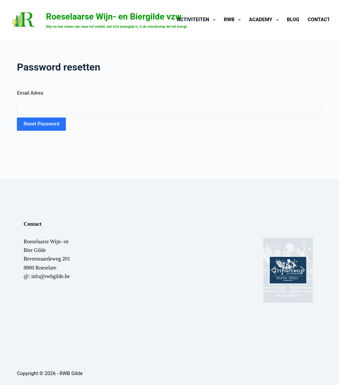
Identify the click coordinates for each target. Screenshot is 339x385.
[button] (288, 270)
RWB (233, 20)
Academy (265, 20)
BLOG (293, 20)
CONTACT (319, 20)
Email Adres (30, 93)
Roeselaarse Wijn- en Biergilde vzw (114, 17)
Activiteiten (197, 20)
